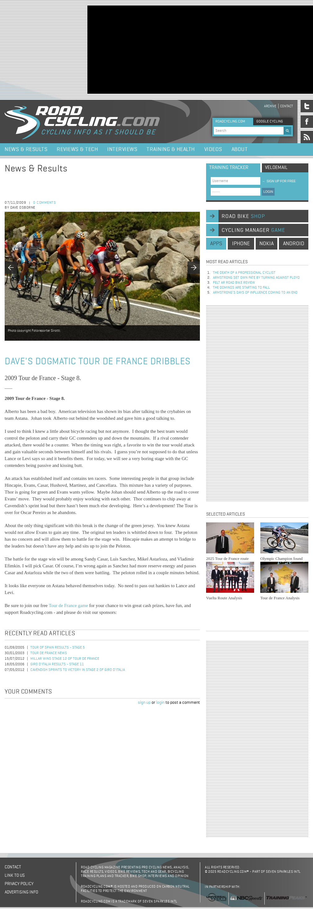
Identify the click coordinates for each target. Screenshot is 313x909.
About (239, 149)
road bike (243, 216)
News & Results (26, 149)
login (160, 702)
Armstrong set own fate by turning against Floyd (256, 278)
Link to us (15, 875)
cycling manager (253, 230)
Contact (286, 106)
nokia (266, 243)
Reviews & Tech (77, 149)
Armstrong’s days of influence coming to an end (255, 293)
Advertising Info (21, 892)
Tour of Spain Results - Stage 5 (57, 648)
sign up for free (279, 181)
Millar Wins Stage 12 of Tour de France (64, 659)
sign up (144, 702)
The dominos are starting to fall (241, 288)
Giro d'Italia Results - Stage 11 (57, 664)
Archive (270, 106)
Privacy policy (19, 884)
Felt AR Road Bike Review (234, 283)
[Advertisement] (180, 49)
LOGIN (268, 191)
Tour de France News (48, 653)
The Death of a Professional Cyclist (244, 273)
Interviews (122, 149)
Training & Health (171, 149)
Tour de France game (68, 605)
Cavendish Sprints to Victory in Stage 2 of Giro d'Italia (77, 670)
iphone (241, 243)
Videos (213, 149)
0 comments (44, 203)
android (293, 243)
